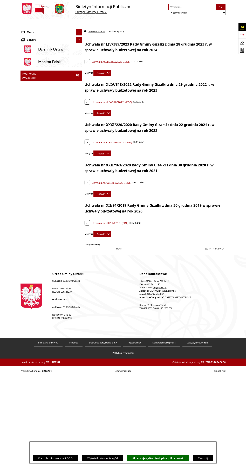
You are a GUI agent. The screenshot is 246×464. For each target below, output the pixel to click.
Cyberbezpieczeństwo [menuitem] (34, 298)
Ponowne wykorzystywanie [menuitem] (38, 292)
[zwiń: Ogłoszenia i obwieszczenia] (79, 30)
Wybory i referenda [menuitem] (33, 253)
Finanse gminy (96, 22)
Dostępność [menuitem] (29, 272)
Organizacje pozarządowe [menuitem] (37, 221)
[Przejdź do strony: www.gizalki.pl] (242, 42)
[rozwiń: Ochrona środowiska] (79, 228)
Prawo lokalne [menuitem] (30, 240)
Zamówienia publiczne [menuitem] (35, 99)
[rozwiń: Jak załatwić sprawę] (79, 131)
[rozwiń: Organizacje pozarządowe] (79, 221)
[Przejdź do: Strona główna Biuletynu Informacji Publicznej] (85, 22)
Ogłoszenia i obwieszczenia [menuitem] (38, 30)
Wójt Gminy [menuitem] (29, 195)
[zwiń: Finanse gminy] (79, 138)
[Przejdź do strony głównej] (76, 9)
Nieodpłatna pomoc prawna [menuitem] (38, 266)
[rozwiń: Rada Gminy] (79, 189)
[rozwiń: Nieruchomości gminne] (79, 105)
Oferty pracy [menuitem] (29, 112)
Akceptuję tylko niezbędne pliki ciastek (157, 458)
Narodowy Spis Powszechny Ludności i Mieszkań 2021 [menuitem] (44, 120)
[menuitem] (51, 38)
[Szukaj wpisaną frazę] (221, 7)
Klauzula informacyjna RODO (55, 458)
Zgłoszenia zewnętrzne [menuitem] (35, 279)
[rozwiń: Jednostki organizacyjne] (79, 208)
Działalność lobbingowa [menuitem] (36, 260)
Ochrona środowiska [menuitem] (34, 228)
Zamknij (203, 458)
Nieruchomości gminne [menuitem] (35, 105)
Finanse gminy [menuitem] (30, 137)
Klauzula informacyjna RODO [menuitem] (39, 305)
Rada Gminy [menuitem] (29, 189)
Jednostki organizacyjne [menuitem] (36, 208)
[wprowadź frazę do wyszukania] (192, 7)
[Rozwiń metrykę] (102, 64)
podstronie (194, 449)
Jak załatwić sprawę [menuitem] (33, 131)
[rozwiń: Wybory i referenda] (79, 254)
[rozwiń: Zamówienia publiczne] (79, 99)
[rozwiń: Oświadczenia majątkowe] (79, 234)
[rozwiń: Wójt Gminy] (79, 196)
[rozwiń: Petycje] (79, 247)
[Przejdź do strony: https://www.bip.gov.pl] (242, 35)
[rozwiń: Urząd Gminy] (79, 202)
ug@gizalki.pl (159, 386)
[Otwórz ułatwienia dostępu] (242, 27)
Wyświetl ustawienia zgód (102, 458)
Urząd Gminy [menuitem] (29, 202)
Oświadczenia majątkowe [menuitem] (37, 234)
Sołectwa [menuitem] (27, 215)
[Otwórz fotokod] (242, 50)
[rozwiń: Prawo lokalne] (79, 241)
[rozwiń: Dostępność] (79, 273)
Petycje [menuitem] (26, 247)
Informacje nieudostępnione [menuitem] (38, 285)
